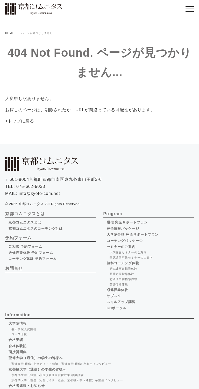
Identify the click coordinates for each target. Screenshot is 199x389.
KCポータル (117, 308)
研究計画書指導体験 (124, 268)
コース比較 (19, 334)
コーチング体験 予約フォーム (33, 259)
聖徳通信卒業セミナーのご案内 (131, 257)
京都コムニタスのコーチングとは (36, 228)
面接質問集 (18, 352)
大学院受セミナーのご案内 (128, 252)
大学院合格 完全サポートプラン (133, 234)
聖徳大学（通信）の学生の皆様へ (36, 358)
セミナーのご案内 (121, 247)
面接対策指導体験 (122, 273)
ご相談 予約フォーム (25, 246)
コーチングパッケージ (125, 241)
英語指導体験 (119, 284)
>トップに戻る (19, 121)
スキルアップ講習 (121, 302)
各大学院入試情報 (23, 329)
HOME (9, 33)
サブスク (114, 296)
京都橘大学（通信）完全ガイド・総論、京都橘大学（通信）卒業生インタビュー (67, 380)
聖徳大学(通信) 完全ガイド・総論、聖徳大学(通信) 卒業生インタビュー (61, 363)
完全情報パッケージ (123, 228)
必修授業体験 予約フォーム (31, 253)
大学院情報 (18, 323)
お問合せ (14, 268)
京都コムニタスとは (25, 222)
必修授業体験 (118, 290)
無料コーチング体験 (123, 263)
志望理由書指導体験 (124, 279)
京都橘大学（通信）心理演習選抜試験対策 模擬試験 (47, 375)
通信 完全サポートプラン (127, 222)
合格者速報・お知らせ (27, 386)
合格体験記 (18, 346)
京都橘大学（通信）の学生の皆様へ (37, 369)
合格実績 (16, 340)
